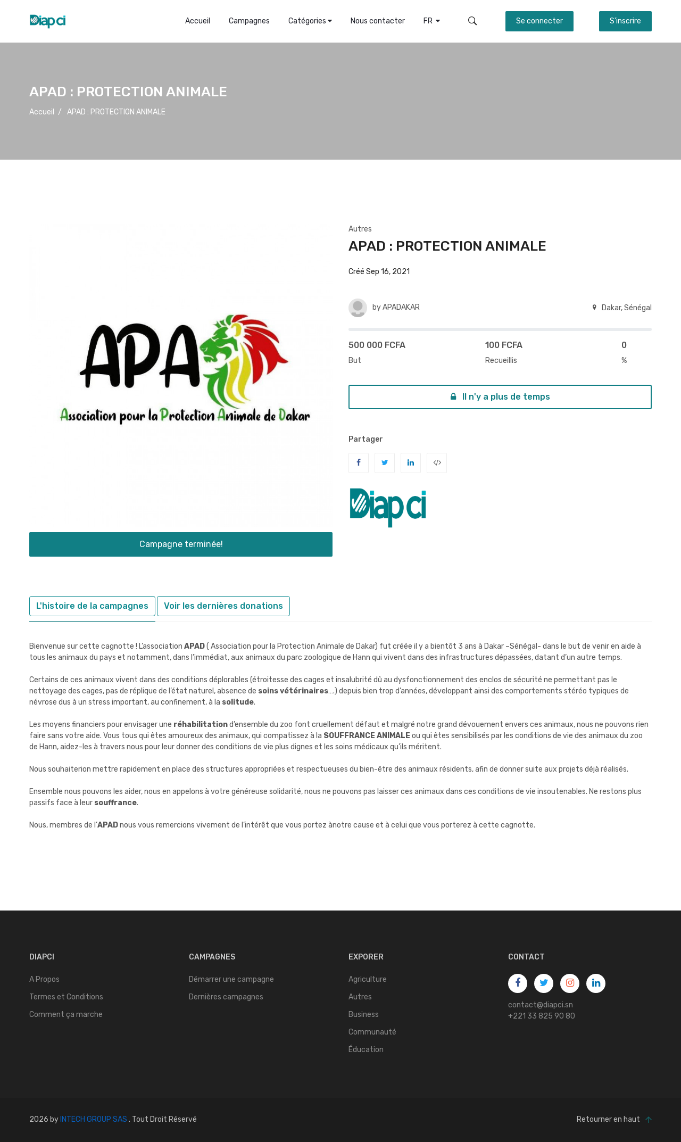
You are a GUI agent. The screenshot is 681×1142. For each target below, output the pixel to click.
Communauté (372, 1032)
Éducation (366, 1049)
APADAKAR (401, 307)
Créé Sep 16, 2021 (379, 271)
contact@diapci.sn (540, 1004)
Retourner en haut (614, 1120)
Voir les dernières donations (223, 606)
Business (363, 1014)
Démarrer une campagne (231, 979)
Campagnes (249, 21)
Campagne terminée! (181, 544)
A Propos (44, 979)
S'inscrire (625, 21)
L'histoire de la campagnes (92, 606)
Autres (360, 229)
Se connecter (539, 21)
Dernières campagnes (226, 997)
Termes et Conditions (66, 997)
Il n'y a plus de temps (500, 397)
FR (431, 21)
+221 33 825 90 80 (541, 1016)
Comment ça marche (66, 1014)
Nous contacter (378, 21)
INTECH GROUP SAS (93, 1119)
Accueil (197, 21)
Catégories (310, 21)
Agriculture (367, 979)
